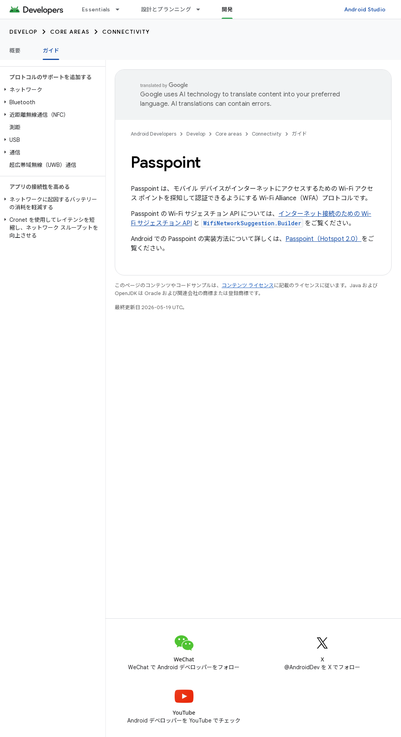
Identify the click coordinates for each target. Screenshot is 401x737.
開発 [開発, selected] (227, 9)
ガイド (299, 133)
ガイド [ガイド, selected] (51, 50)
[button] (51, 89)
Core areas (70, 31)
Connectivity (126, 31)
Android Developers (153, 133)
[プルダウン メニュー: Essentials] (121, 9)
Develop (23, 31)
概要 (15, 50)
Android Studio (365, 9)
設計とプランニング (166, 9)
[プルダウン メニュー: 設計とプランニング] (201, 9)
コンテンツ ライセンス (248, 285)
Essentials (96, 9)
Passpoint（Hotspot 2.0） (323, 239)
